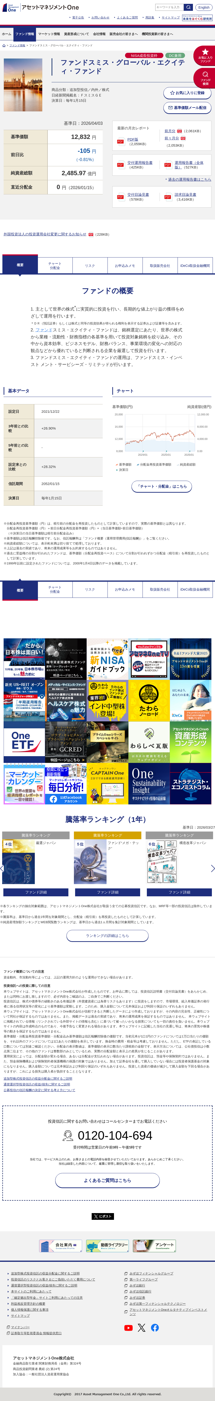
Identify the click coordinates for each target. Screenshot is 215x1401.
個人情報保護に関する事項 (29, 1309)
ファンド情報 (17, 45)
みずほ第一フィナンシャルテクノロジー (158, 1303)
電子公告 (78, 17)
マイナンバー (20, 1327)
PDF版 (132, 139)
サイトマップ (171, 17)
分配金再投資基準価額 (153, 464)
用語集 (150, 17)
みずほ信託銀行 (140, 1291)
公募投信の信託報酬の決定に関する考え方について (39, 1090)
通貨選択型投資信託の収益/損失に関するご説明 (37, 1084)
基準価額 (123, 464)
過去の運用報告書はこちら (189, 179)
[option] (36, 864)
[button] (2, 868)
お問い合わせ (100, 17)
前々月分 (172, 138)
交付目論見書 (138, 194)
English (203, 7)
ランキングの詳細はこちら (107, 936)
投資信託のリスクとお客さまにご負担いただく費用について (53, 1279)
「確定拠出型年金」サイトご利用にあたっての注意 (47, 1297)
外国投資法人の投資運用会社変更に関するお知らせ (45, 234)
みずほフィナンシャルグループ (151, 1273)
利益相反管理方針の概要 (28, 1303)
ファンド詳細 (36, 892)
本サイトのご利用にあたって (31, 1291)
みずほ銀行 (137, 1285)
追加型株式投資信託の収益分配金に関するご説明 (38, 1078)
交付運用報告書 (140, 163)
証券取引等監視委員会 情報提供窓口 (36, 1333)
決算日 (121, 470)
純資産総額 (186, 464)
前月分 (170, 131)
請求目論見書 (185, 194)
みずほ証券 (137, 1297)
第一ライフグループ (144, 1279)
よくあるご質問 (127, 17)
